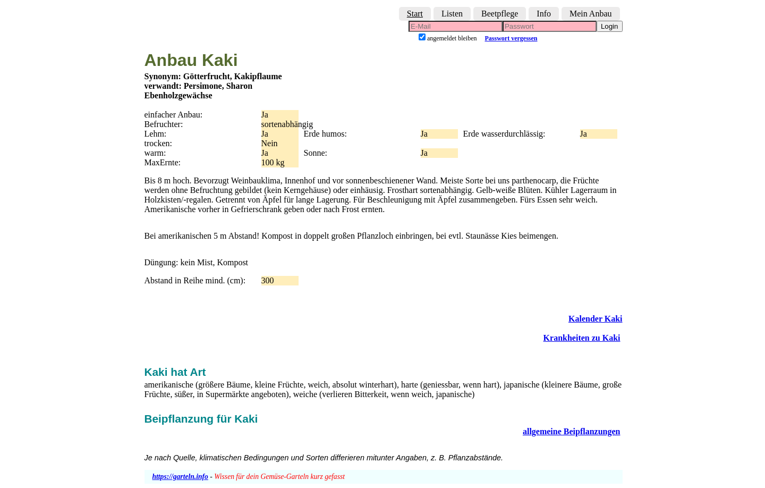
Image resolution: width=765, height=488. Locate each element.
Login (609, 26)
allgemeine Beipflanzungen (571, 431)
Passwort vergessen (511, 38)
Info (544, 13)
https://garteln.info (180, 477)
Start (415, 13)
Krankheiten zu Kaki (581, 337)
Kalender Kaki (595, 318)
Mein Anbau (591, 13)
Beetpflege (499, 13)
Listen (452, 13)
